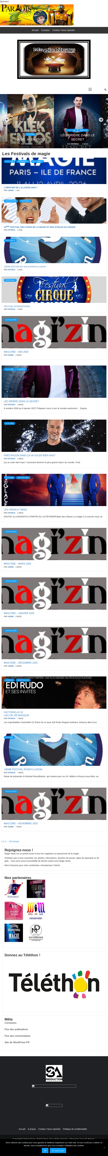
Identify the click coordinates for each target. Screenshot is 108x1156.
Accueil (35, 30)
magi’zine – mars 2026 (17, 563)
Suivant (15, 841)
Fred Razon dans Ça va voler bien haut (30, 455)
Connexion (10, 1022)
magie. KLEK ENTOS (31, 139)
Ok (45, 1151)
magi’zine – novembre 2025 (21, 823)
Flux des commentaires (17, 1036)
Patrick (29, 144)
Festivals (37, 161)
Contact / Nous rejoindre (64, 30)
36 (10, 841)
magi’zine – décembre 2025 (21, 663)
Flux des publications (16, 1029)
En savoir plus (58, 1151)
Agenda (83, 130)
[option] (77, 121)
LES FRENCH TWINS (15, 509)
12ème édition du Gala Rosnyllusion (25, 266)
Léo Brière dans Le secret (21, 401)
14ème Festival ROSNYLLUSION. (23, 769)
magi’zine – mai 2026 (16, 352)
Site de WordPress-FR (17, 1042)
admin (11, 190)
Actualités (23, 161)
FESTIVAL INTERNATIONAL (17, 306)
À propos (45, 30)
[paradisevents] (37, 15)
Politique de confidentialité (75, 1129)
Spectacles (23, 680)
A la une (31, 134)
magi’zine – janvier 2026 (19, 613)
